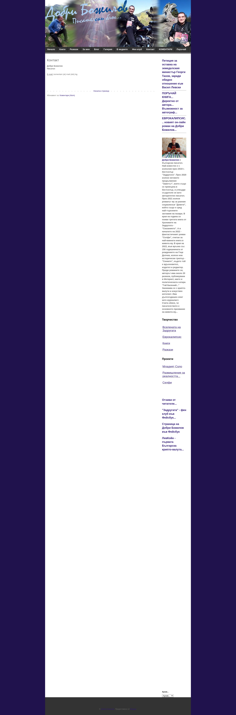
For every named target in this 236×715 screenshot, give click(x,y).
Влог (96, 49)
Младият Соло (172, 366)
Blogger (133, 709)
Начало (51, 49)
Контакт (150, 49)
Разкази (74, 49)
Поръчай (181, 49)
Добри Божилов (170, 160)
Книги (62, 49)
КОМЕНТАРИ (165, 49)
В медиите (122, 49)
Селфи (167, 382)
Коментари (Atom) (67, 95)
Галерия (108, 49)
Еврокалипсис (171, 336)
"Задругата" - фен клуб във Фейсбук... (174, 414)
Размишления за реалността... (173, 374)
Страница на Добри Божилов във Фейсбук (173, 428)
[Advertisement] (174, 501)
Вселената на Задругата (171, 329)
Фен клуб (137, 49)
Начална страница (101, 91)
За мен (86, 49)
